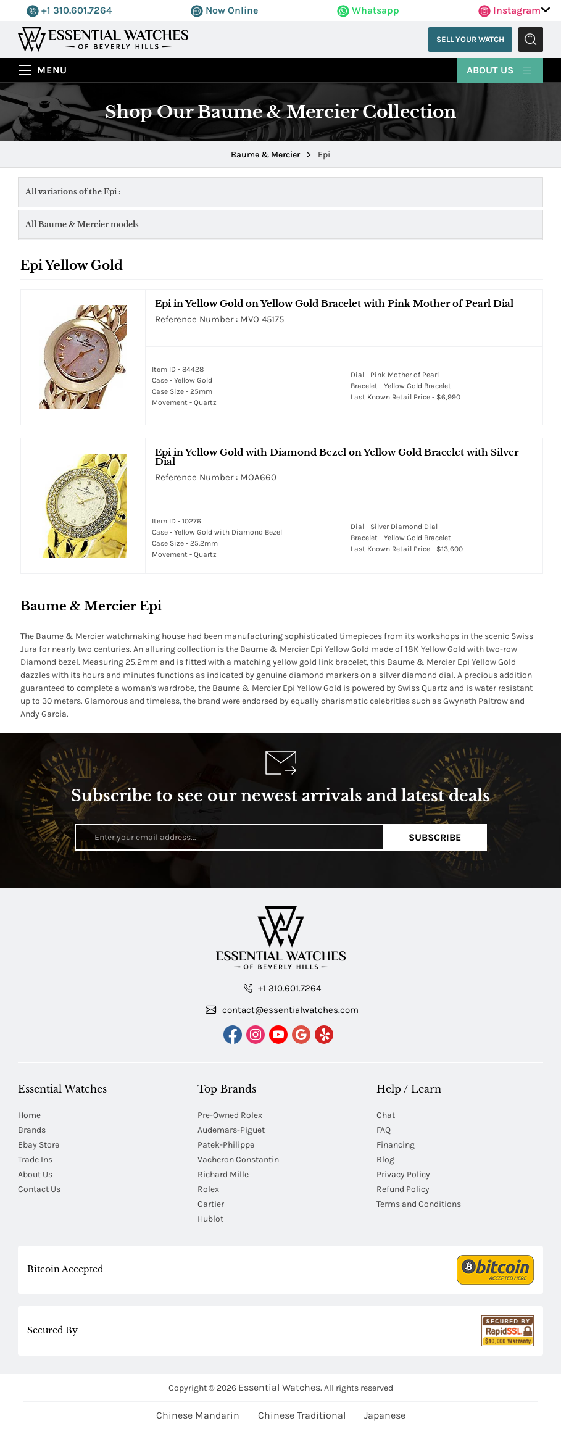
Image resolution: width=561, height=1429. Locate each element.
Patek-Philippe (225, 1144)
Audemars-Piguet (231, 1130)
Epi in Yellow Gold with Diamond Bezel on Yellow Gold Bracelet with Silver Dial (336, 456)
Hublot (210, 1219)
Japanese (384, 1415)
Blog (385, 1159)
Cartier (210, 1204)
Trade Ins (35, 1159)
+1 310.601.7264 (69, 10)
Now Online (224, 10)
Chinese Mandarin (197, 1415)
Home (29, 1115)
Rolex (208, 1189)
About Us (500, 69)
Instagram (509, 10)
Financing (395, 1144)
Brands (32, 1130)
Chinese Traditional (302, 1415)
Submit (530, 39)
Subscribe (435, 837)
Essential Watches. (280, 1387)
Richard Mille (223, 1174)
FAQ (383, 1130)
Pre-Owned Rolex (229, 1115)
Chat (385, 1115)
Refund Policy (403, 1189)
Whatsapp (368, 10)
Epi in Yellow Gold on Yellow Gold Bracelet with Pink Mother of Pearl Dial (334, 303)
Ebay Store (38, 1144)
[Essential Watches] (103, 38)
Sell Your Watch (470, 39)
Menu (52, 70)
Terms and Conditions (418, 1204)
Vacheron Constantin (238, 1159)
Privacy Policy (403, 1174)
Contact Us (39, 1189)
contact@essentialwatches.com (282, 1009)
